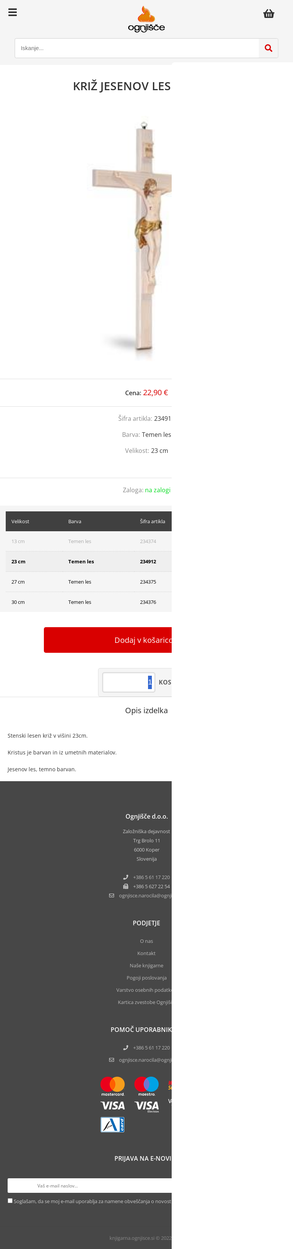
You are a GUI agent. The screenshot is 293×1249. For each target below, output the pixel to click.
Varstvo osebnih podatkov (146, 989)
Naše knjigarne (146, 965)
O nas (146, 941)
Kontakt (146, 953)
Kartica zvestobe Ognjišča (146, 1002)
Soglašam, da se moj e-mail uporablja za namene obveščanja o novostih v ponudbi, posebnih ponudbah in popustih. (145, 1201)
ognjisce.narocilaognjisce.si (151, 895)
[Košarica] (271, 13)
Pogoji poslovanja (147, 977)
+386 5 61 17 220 (151, 877)
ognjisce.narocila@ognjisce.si (151, 1059)
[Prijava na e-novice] (278, 1185)
